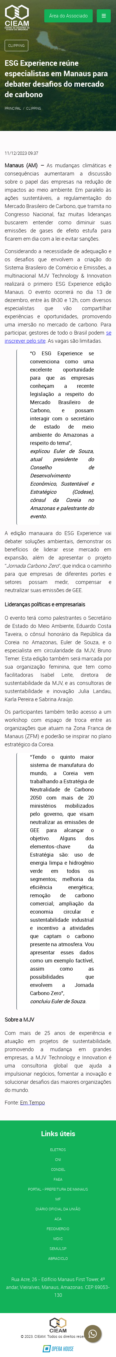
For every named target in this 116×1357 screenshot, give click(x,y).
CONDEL (58, 1169)
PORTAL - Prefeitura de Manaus (58, 1189)
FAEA (58, 1179)
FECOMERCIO (58, 1228)
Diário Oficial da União (58, 1209)
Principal (13, 108)
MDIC (58, 1238)
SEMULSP (58, 1248)
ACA (58, 1218)
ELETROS (58, 1149)
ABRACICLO (58, 1258)
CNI (58, 1159)
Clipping (33, 108)
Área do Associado (68, 16)
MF (58, 1199)
